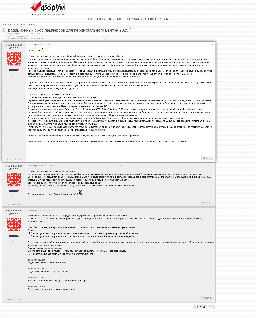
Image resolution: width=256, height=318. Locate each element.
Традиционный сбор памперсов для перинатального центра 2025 (67, 30)
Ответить (207, 158)
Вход (166, 19)
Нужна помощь (28, 24)
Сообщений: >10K (14, 160)
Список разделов (10, 24)
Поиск (110, 19)
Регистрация (132, 19)
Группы (119, 19)
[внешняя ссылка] (97, 130)
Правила (100, 19)
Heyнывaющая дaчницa (14, 46)
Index (90, 19)
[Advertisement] (238, 78)
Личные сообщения (151, 19)
